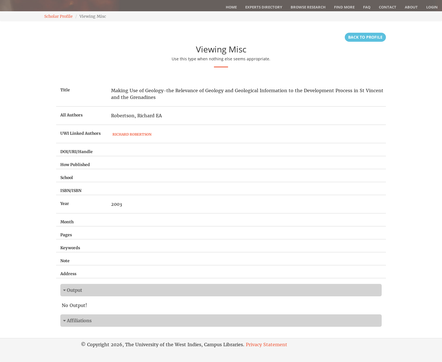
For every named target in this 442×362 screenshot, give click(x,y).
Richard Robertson (131, 134)
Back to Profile (365, 37)
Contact (387, 7)
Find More (344, 7)
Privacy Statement (266, 344)
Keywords (70, 247)
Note (65, 260)
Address (68, 273)
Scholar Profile (58, 16)
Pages (66, 234)
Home (231, 7)
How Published (75, 164)
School (66, 177)
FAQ (366, 7)
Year (64, 203)
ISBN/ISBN (70, 190)
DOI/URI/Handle (76, 151)
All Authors (71, 115)
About (411, 7)
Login (432, 7)
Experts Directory (263, 7)
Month (67, 221)
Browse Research (308, 7)
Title (65, 89)
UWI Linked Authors (80, 133)
